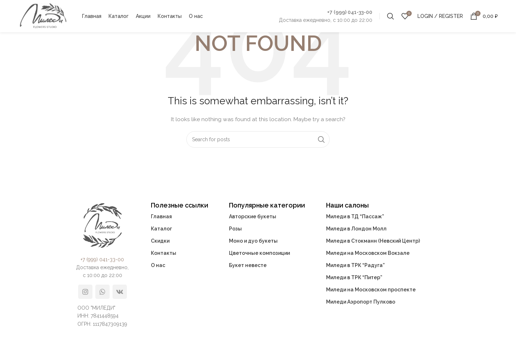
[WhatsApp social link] (102, 292)
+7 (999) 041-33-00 (349, 12)
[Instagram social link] (85, 292)
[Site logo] (43, 16)
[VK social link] (120, 292)
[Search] (390, 16)
